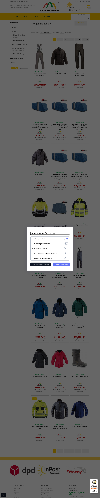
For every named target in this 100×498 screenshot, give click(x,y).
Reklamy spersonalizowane (43, 258)
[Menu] (97, 480)
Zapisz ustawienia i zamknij (40, 264)
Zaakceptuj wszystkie (61, 264)
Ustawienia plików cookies (42, 233)
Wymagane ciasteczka (41, 239)
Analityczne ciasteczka (41, 248)
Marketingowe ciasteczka (42, 244)
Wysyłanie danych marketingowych (45, 253)
